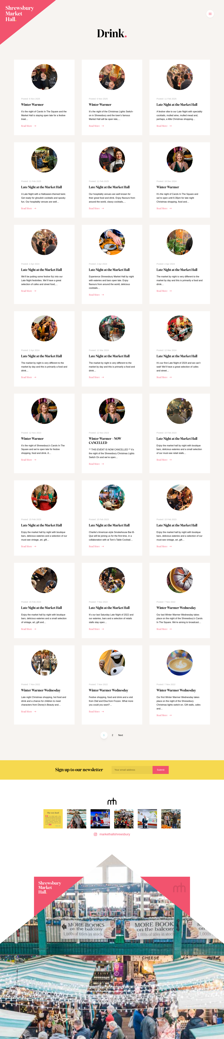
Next (120, 735)
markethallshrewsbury (112, 834)
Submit (160, 770)
